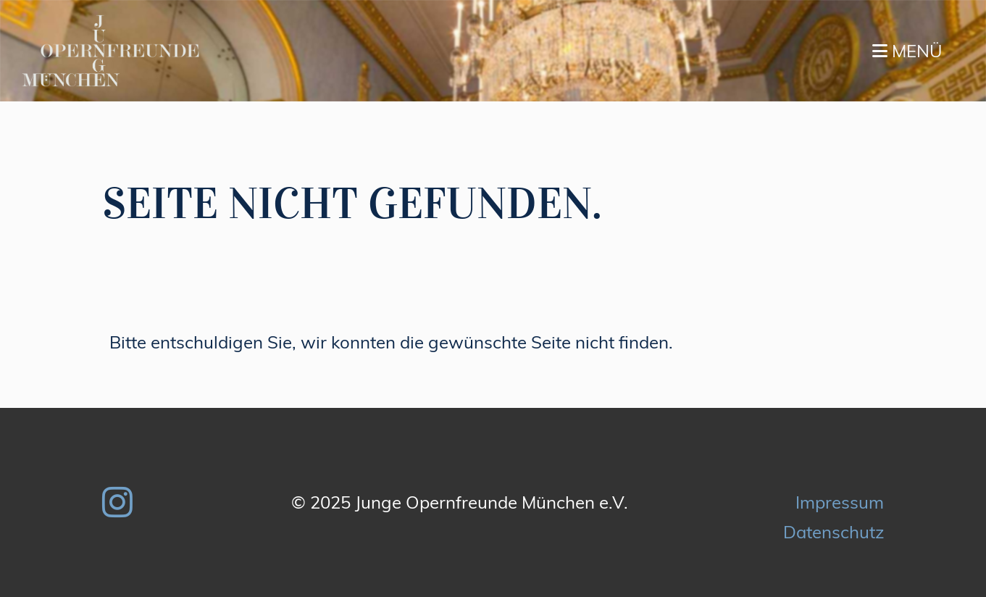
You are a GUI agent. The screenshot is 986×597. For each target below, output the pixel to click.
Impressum (839, 502)
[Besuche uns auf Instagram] (117, 502)
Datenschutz (833, 532)
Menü (907, 51)
